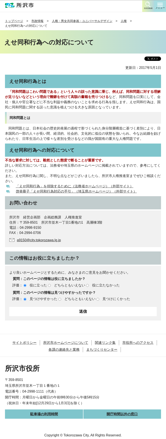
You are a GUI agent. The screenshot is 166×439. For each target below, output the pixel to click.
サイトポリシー (24, 342)
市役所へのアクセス (137, 342)
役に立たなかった (106, 285)
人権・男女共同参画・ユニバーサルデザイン (82, 21)
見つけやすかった (43, 299)
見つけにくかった (116, 299)
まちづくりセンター (101, 349)
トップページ (14, 21)
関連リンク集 (105, 342)
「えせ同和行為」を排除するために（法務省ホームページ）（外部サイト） (74, 186)
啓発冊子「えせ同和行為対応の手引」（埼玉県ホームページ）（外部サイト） (76, 191)
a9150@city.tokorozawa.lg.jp (39, 240)
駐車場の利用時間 (44, 414)
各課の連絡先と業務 (64, 349)
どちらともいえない (69, 285)
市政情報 (37, 21)
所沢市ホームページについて (65, 342)
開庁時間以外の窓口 (122, 414)
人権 (124, 21)
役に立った (38, 285)
